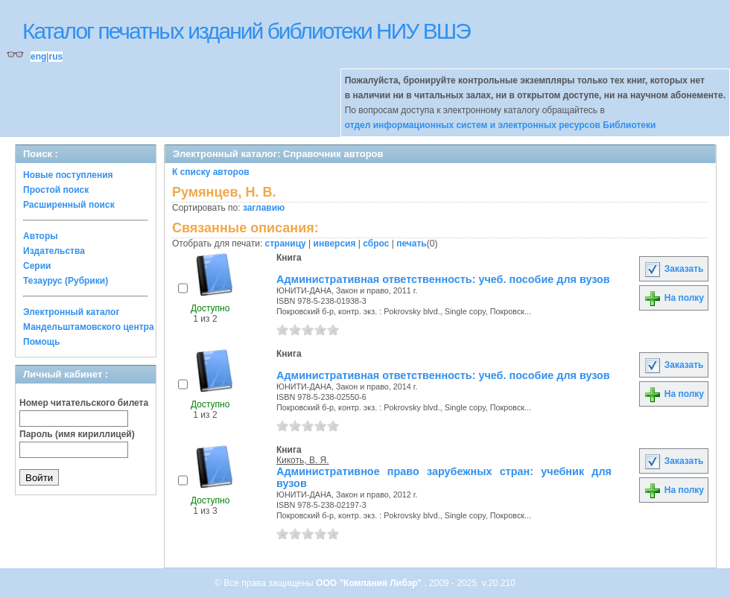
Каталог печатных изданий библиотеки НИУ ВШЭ (246, 31)
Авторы (40, 236)
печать (411, 243)
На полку (674, 298)
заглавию (264, 208)
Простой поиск (56, 190)
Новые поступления (68, 175)
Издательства (54, 251)
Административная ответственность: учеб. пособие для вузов (443, 279)
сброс (376, 243)
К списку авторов (211, 172)
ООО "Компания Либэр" (370, 583)
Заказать (673, 269)
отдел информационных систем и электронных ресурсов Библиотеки (500, 125)
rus (55, 56)
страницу (285, 243)
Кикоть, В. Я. (302, 460)
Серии (37, 266)
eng (38, 56)
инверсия (335, 243)
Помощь (41, 342)
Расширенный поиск (69, 205)
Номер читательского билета (83, 403)
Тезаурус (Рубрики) (65, 281)
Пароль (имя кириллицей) (77, 434)
